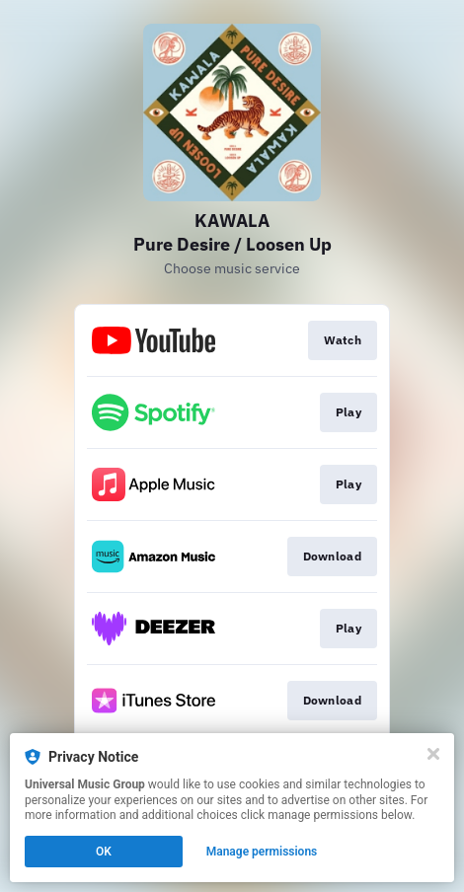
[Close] (433, 754)
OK (104, 851)
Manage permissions (262, 851)
